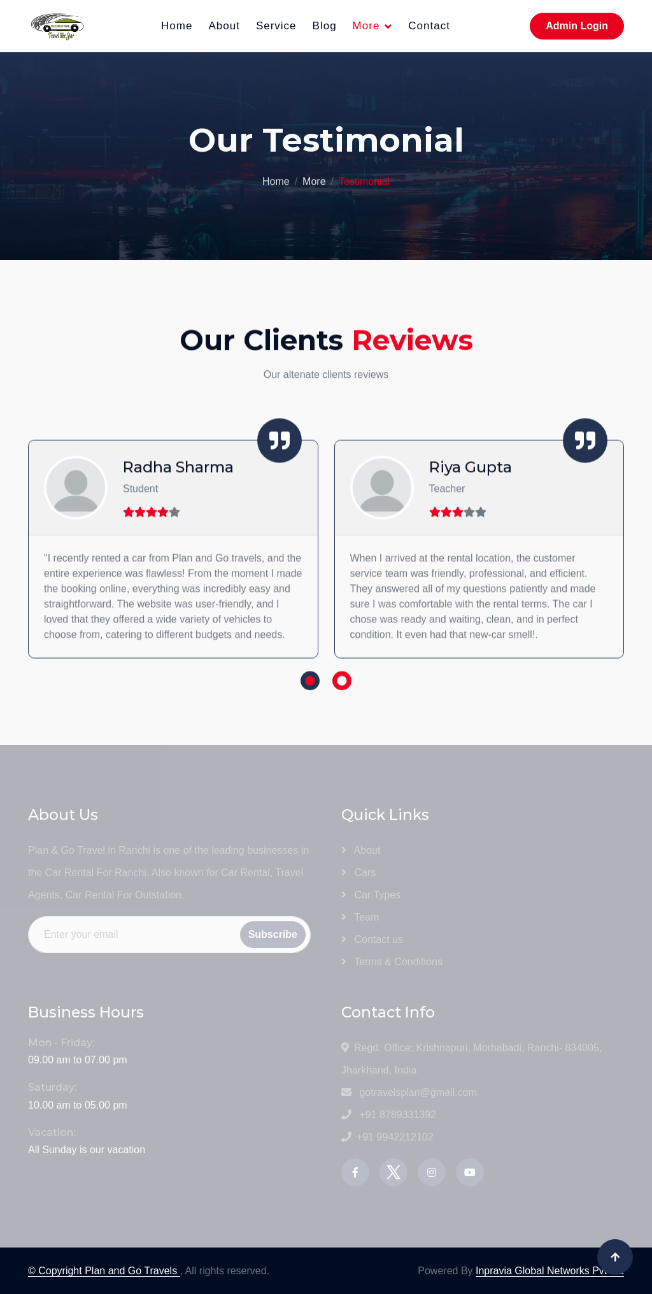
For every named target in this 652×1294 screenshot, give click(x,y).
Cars (358, 872)
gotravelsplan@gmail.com (409, 1092)
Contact (429, 26)
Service (276, 26)
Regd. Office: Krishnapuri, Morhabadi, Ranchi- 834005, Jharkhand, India (471, 1058)
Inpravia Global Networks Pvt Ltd (550, 1270)
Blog (325, 26)
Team (360, 917)
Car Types (370, 894)
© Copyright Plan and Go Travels (104, 1270)
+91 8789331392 (388, 1114)
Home (176, 26)
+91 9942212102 (387, 1137)
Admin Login (577, 25)
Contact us (372, 939)
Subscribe (272, 934)
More (366, 26)
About (223, 26)
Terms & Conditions (392, 961)
